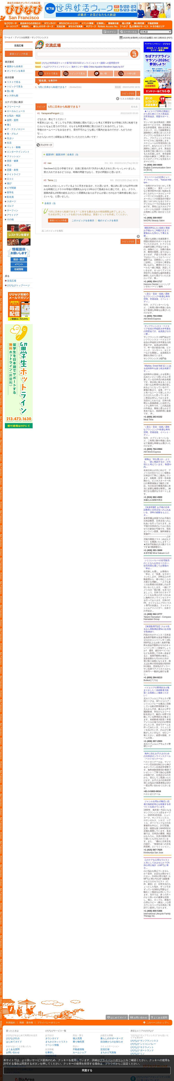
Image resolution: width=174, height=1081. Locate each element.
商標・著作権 (26, 1022)
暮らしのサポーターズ (111, 1038)
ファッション (13, 156)
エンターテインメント (18, 152)
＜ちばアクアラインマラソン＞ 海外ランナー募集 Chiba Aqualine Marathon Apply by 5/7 (79, 67)
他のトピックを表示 (108, 220)
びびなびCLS (12, 1038)
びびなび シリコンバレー (143, 1044)
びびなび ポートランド (142, 1050)
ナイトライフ (13, 174)
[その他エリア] (157, 26)
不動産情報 (78, 1049)
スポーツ (11, 201)
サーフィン (12, 210)
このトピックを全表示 (83, 220)
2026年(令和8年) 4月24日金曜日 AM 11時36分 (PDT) (147, 38)
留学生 (10, 192)
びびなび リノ (137, 1053)
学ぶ (9, 165)
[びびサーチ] (10, 23)
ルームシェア (79, 1052)
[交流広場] (60, 26)
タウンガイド (52, 1038)
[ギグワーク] (90, 26)
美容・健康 (12, 161)
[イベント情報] (86, 23)
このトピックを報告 (53, 231)
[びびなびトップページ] (22, 10)
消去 (106, 163)
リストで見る (13, 82)
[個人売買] (125, 23)
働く (9, 125)
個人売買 (77, 1038)
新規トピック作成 (19, 54)
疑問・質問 (12, 120)
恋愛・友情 (12, 170)
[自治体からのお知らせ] (30, 23)
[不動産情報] (152, 23)
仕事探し (49, 1052)
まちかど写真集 (108, 1052)
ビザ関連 (11, 188)
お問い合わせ (13, 1052)
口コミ (10, 179)
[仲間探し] (25, 26)
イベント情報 (52, 1045)
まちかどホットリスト (56, 1041)
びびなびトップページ (18, 285)
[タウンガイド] (49, 23)
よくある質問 (13, 1049)
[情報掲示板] (112, 23)
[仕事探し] (100, 23)
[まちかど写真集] (75, 26)
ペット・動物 (13, 147)
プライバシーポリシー (48, 1022)
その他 (10, 219)
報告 (111, 163)
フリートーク (13, 107)
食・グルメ (12, 134)
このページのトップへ (157, 1022)
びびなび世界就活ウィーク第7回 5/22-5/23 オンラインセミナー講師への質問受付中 (77, 63)
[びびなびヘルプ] (124, 26)
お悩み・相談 (13, 116)
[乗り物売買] (138, 23)
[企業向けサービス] (139, 26)
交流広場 (18, 45)
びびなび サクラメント (142, 1047)
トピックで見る (15, 86)
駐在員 (10, 197)
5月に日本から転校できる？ (53, 87)
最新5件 (50, 154)
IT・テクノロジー (16, 129)
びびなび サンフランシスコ (144, 1040)
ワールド (8, 37)
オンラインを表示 (16, 71)
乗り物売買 (78, 1041)
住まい (10, 138)
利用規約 (10, 1022)
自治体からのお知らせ (111, 1041)
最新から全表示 (15, 66)
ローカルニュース (16, 111)
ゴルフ (10, 206)
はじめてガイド (14, 1041)
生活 (9, 143)
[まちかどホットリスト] (67, 23)
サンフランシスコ (40, 37)
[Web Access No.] (108, 26)
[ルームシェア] (11, 26)
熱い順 (10, 91)
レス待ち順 (12, 95)
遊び (9, 183)
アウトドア (12, 215)
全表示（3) (72, 154)
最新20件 (60, 154)
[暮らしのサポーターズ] (42, 26)
